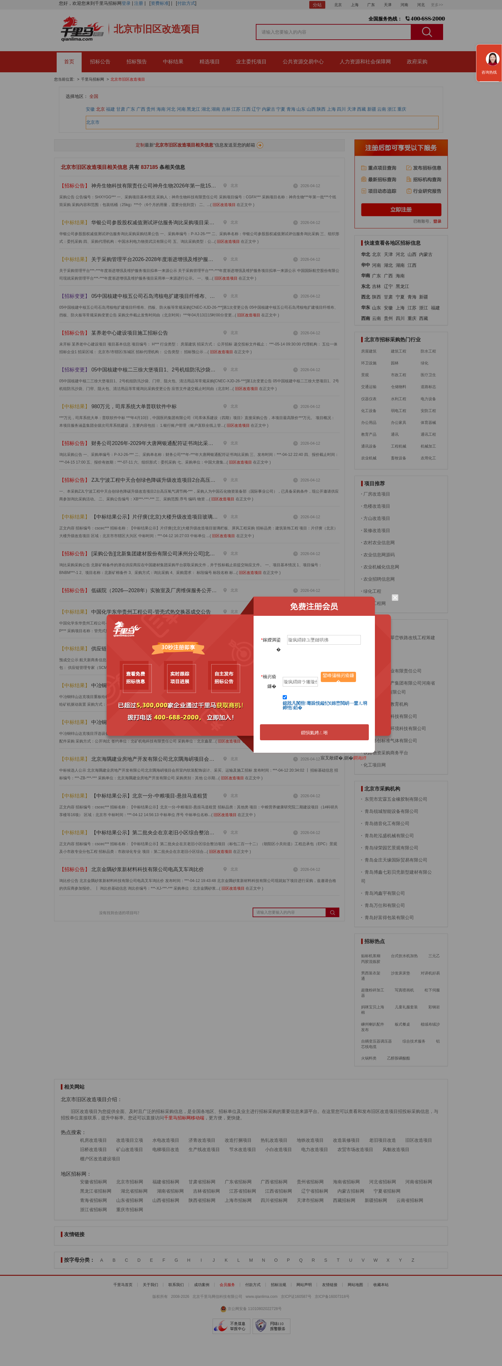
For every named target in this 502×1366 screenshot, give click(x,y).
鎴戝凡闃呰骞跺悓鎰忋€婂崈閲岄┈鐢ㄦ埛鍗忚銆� (325, 705)
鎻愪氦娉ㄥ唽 (314, 732)
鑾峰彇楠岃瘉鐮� (338, 677)
